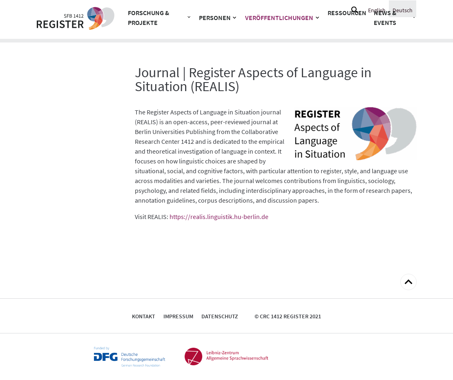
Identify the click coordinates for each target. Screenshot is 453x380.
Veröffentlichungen (279, 17)
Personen (215, 17)
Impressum (178, 316)
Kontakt (143, 316)
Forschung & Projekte (148, 18)
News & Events (385, 18)
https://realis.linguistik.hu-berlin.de (219, 216)
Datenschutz (219, 316)
